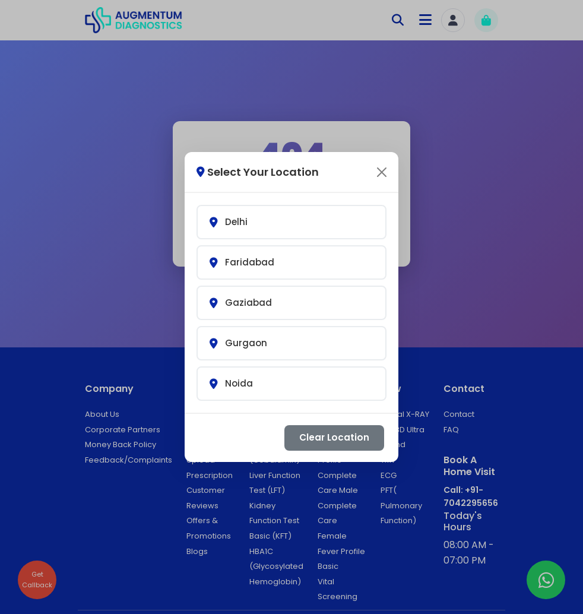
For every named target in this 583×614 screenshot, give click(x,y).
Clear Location (334, 426)
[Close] (381, 160)
